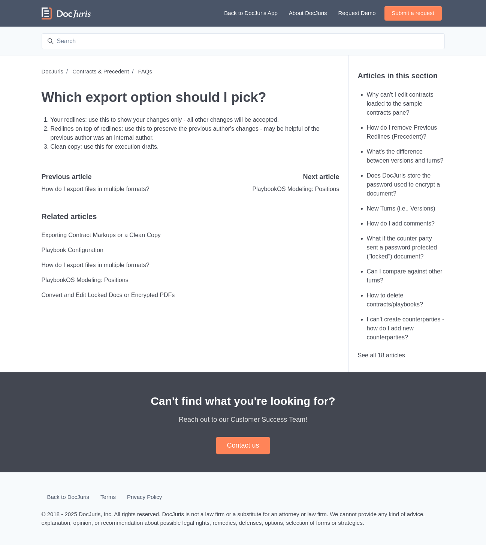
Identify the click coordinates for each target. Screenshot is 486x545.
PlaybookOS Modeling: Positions (295, 189)
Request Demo (357, 13)
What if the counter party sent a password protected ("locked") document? (402, 247)
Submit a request (413, 13)
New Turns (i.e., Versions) (401, 208)
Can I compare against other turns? (405, 276)
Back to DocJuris (68, 497)
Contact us (243, 445)
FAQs (145, 71)
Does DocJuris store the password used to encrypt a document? (403, 184)
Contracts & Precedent (100, 71)
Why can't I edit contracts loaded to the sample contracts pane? (400, 103)
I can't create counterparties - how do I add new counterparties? (405, 328)
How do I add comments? (401, 223)
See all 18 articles (381, 355)
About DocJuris (308, 13)
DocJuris (52, 71)
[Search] (243, 41)
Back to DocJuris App (251, 13)
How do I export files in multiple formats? (96, 189)
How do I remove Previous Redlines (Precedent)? (402, 132)
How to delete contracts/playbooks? (395, 300)
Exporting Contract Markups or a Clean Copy (101, 235)
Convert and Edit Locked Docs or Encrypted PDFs (108, 295)
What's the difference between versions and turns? (405, 156)
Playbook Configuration (72, 250)
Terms (108, 497)
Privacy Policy (144, 497)
